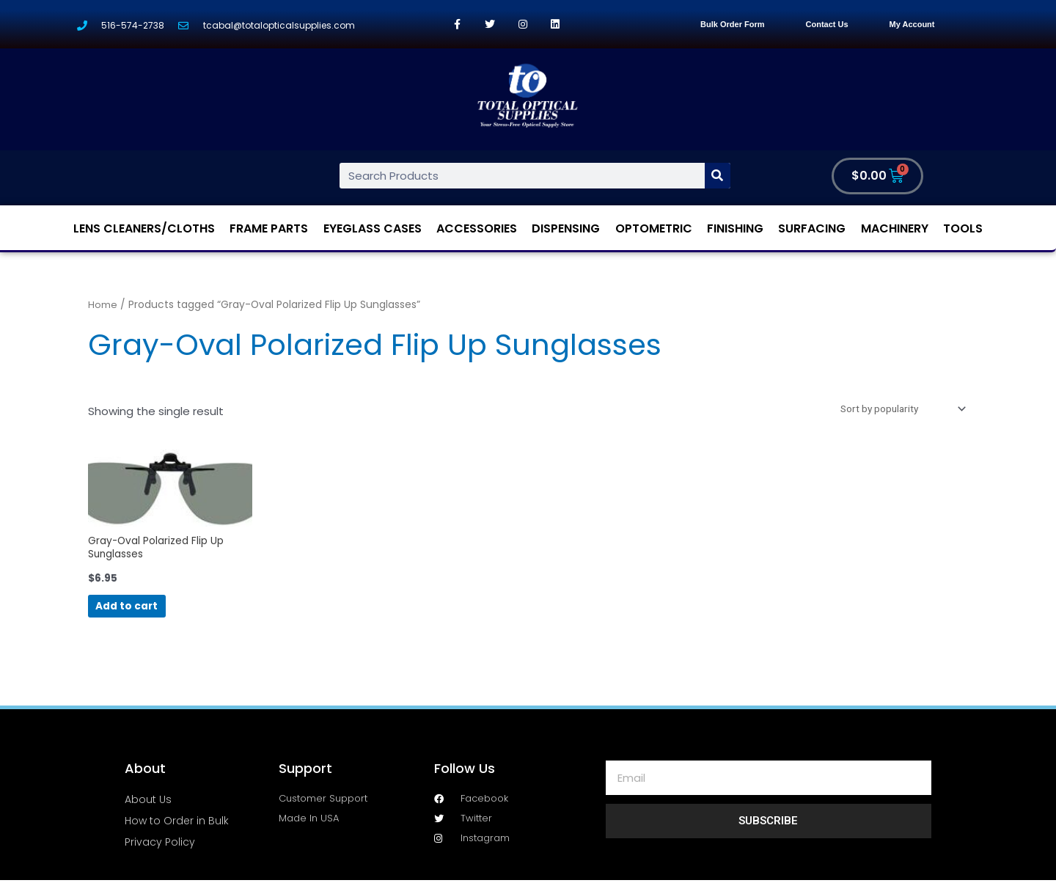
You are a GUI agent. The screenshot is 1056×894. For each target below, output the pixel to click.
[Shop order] (893, 410)
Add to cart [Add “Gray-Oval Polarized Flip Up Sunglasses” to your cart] (150, 616)
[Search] (717, 175)
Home (102, 305)
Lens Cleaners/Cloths (144, 228)
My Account (912, 24)
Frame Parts (269, 228)
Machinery (894, 228)
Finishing (735, 228)
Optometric (653, 228)
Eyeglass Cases (372, 228)
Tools (963, 228)
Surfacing (812, 228)
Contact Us (827, 24)
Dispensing (566, 228)
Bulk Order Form (732, 24)
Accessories (476, 228)
